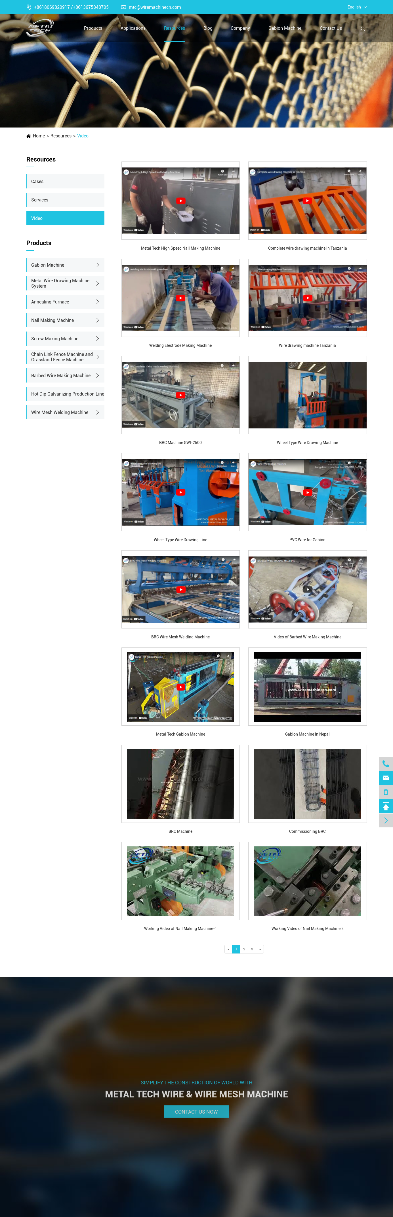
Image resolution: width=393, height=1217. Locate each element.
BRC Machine (180, 831)
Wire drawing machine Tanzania (307, 345)
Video (83, 136)
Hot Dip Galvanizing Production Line (67, 394)
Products (93, 28)
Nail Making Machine (52, 320)
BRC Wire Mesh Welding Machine (180, 637)
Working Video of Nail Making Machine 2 (308, 928)
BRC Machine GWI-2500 (180, 442)
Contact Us (331, 28)
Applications (133, 28)
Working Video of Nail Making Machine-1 (180, 928)
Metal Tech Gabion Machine (180, 734)
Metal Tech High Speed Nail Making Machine (180, 248)
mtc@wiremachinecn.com (151, 7)
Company (240, 28)
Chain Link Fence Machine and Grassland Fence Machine (62, 357)
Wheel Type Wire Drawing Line (180, 540)
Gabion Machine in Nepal (307, 734)
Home (39, 136)
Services (39, 200)
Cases (37, 181)
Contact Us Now (196, 1116)
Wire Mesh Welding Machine (59, 412)
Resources (174, 28)
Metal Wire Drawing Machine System (60, 283)
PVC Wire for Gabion (307, 540)
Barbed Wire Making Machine (61, 375)
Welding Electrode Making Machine (180, 345)
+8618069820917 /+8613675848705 (67, 7)
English (354, 7)
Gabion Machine (284, 28)
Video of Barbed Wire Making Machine (307, 637)
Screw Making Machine (54, 338)
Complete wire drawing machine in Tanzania (307, 248)
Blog (208, 28)
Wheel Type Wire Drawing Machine (307, 442)
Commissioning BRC (307, 831)
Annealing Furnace (50, 302)
